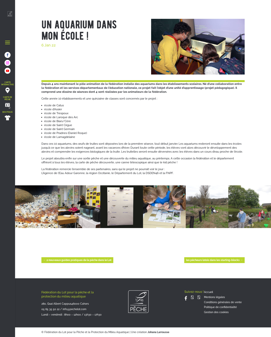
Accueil (208, 292)
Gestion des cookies (216, 312)
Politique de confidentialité (220, 307)
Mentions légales (214, 297)
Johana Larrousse (158, 332)
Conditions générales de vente (223, 302)
